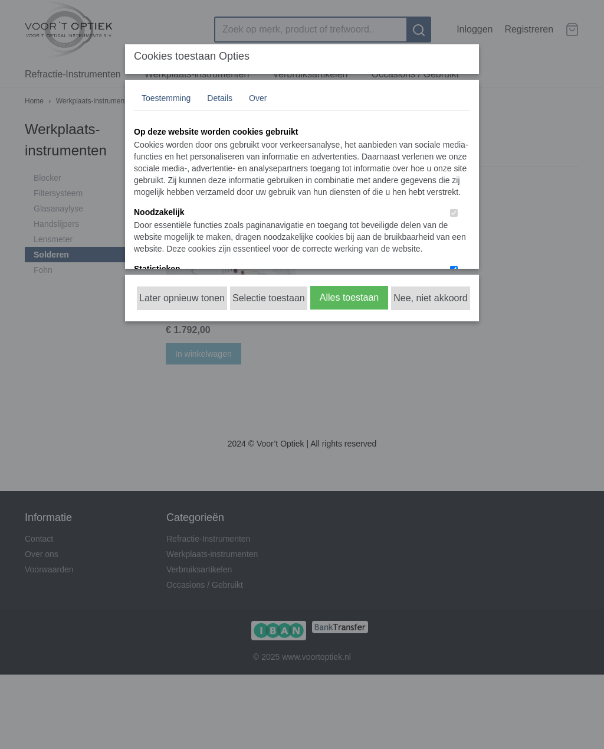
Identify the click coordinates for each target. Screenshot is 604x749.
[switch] (454, 213)
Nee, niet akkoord (430, 298)
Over (258, 98)
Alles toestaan (349, 297)
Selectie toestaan (268, 298)
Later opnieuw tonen (182, 298)
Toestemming (166, 98)
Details (219, 98)
